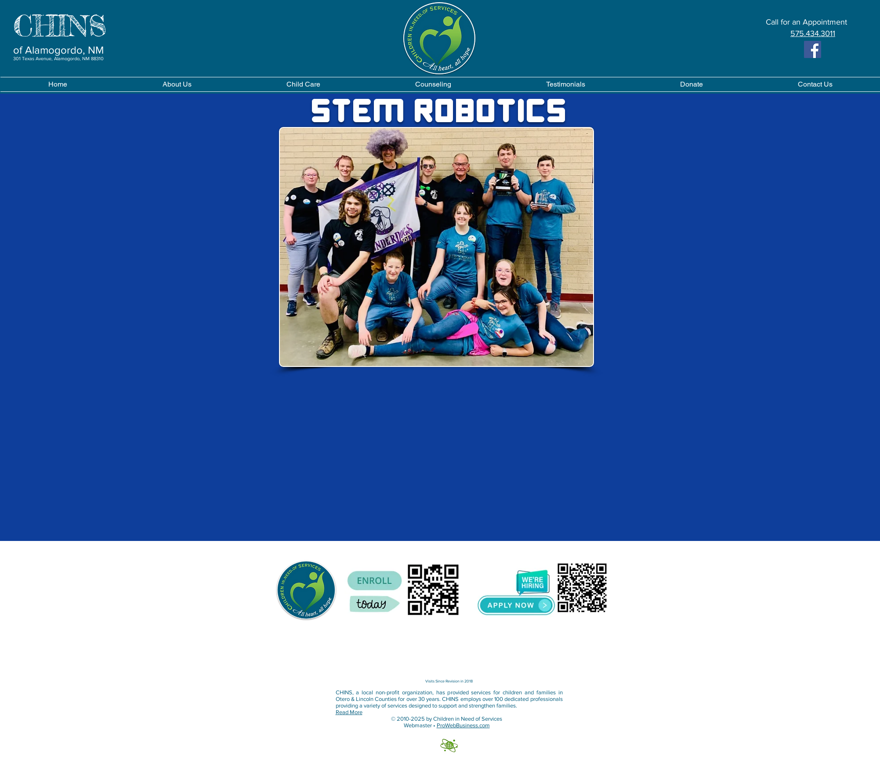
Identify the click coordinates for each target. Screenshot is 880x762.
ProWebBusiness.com (463, 725)
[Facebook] (812, 49)
